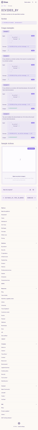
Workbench (4, 221)
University (3, 305)
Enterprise (3, 276)
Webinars (3, 322)
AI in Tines (3, 224)
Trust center (4, 377)
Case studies (4, 295)
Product (3, 263)
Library (2, 302)
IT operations (4, 253)
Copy (33, 35)
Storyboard (4, 214)
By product (4, 246)
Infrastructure (4, 256)
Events (3, 315)
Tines (16, 426)
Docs (2, 329)
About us (3, 347)
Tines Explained (5, 308)
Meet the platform (5, 211)
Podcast (3, 318)
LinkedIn (3, 392)
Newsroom (4, 360)
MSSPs (3, 283)
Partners (3, 266)
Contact (3, 357)
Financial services (5, 280)
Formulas (10, 5)
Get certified (4, 335)
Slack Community (5, 389)
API (2, 332)
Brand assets (4, 364)
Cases (2, 218)
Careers (3, 350)
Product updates (5, 411)
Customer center (5, 312)
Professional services (6, 270)
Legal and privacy (5, 367)
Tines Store (4, 354)
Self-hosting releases (6, 417)
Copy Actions (31, 148)
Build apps (3, 228)
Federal (3, 273)
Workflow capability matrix (7, 298)
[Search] (32, 2)
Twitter (3, 396)
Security (3, 250)
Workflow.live (4, 381)
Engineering (4, 260)
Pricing (3, 238)
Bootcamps (4, 325)
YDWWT (3, 339)
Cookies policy (4, 370)
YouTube (3, 399)
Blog (2, 292)
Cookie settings (21, 426)
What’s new (4, 234)
